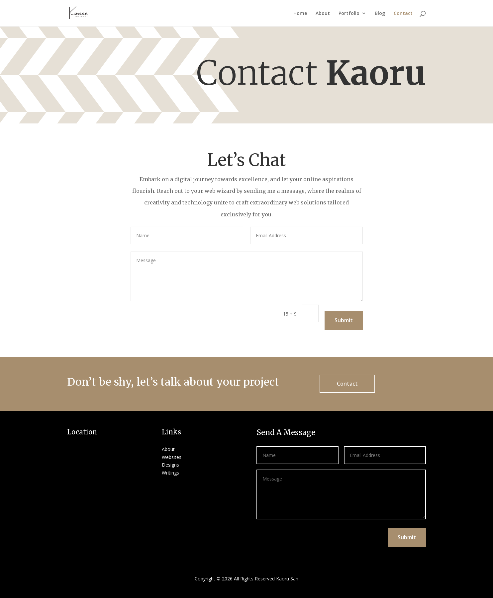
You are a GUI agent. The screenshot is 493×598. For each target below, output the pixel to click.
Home (300, 13)
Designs (170, 465)
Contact (403, 13)
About (323, 13)
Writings (170, 473)
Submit (344, 320)
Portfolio (349, 13)
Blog (380, 13)
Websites (171, 457)
